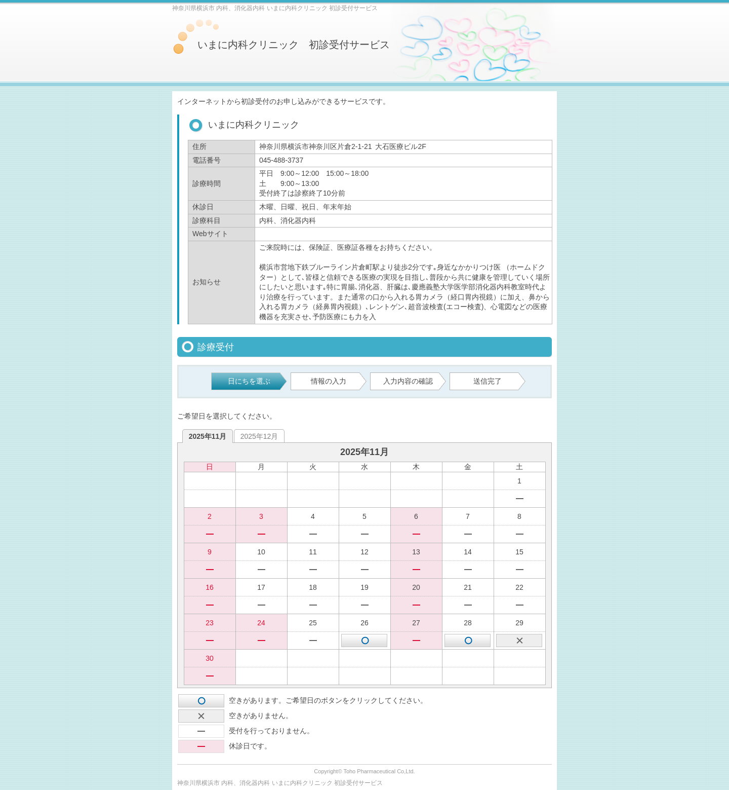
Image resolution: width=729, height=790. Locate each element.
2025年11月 (208, 436)
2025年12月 (259, 436)
